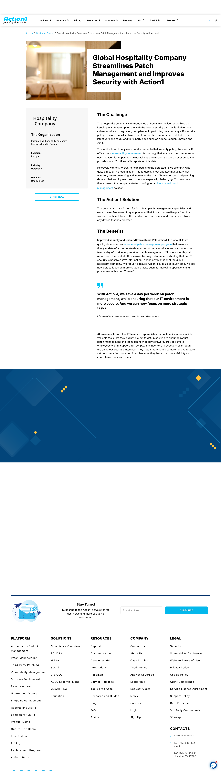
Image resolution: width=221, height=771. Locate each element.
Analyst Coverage (142, 674)
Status (95, 717)
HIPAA (55, 660)
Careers (135, 703)
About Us (136, 653)
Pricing (77, 20)
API (139, 20)
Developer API (100, 660)
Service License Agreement (188, 688)
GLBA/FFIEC (59, 688)
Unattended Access (24, 693)
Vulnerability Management (28, 672)
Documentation (101, 653)
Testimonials (138, 667)
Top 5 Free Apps (102, 688)
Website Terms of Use (185, 660)
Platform (43, 20)
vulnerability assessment (126, 153)
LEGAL (175, 638)
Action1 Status (20, 757)
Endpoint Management (26, 700)
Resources (92, 20)
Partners (171, 20)
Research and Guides (105, 696)
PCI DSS (56, 653)
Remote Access (21, 686)
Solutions (61, 20)
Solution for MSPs (23, 714)
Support (96, 646)
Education (57, 696)
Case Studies (139, 660)
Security (175, 646)
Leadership (137, 681)
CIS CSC (56, 674)
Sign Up (135, 717)
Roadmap (127, 20)
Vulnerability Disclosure (186, 653)
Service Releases (102, 681)
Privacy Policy (179, 667)
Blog (94, 703)
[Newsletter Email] (142, 610)
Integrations (99, 667)
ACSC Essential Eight (65, 681)
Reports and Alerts (23, 707)
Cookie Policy (179, 674)
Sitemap (175, 717)
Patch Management (24, 657)
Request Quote (140, 688)
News (134, 696)
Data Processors (181, 703)
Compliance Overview (65, 646)
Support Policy (180, 696)
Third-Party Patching (25, 664)
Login (215, 20)
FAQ (93, 710)
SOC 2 (55, 667)
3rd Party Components (185, 710)
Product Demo (20, 721)
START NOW (57, 196)
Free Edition (155, 20)
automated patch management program (148, 244)
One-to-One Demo (23, 729)
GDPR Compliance (182, 681)
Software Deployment (25, 679)
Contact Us (137, 646)
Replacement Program (26, 750)
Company (110, 20)
